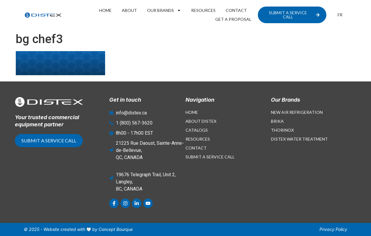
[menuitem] (340, 15)
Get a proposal (233, 19)
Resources (203, 10)
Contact (236, 10)
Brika (277, 121)
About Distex (201, 121)
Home (105, 10)
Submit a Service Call (210, 156)
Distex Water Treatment (299, 138)
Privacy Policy (333, 229)
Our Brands (164, 10)
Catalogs (197, 130)
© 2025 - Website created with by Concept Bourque (78, 229)
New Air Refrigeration (297, 112)
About (129, 10)
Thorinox (282, 130)
